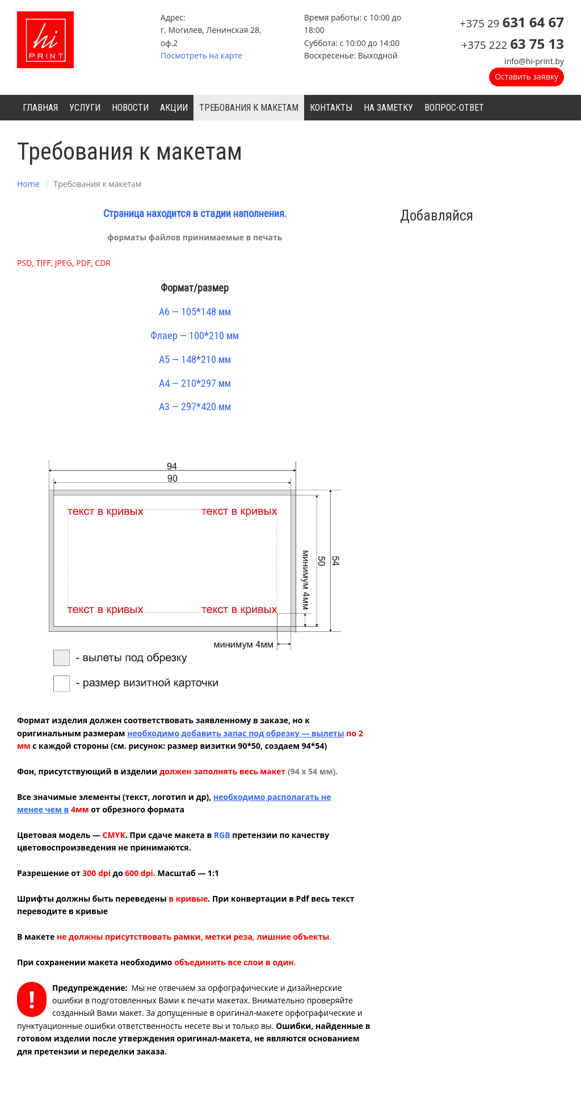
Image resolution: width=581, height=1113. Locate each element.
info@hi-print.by (534, 61)
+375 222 (512, 44)
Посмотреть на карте (201, 55)
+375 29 (512, 23)
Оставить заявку (526, 76)
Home (28, 183)
